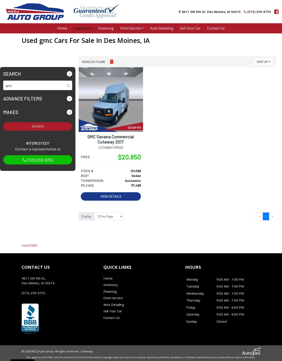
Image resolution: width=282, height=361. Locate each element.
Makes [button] (10, 112)
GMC (29, 245)
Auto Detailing (113, 304)
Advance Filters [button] (22, 98)
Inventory (110, 285)
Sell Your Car (112, 311)
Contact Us (111, 318)
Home (108, 278)
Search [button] (12, 74)
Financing (110, 291)
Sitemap (87, 351)
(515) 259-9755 (37, 160)
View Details (110, 196)
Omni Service (113, 298)
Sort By (262, 62)
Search (38, 126)
